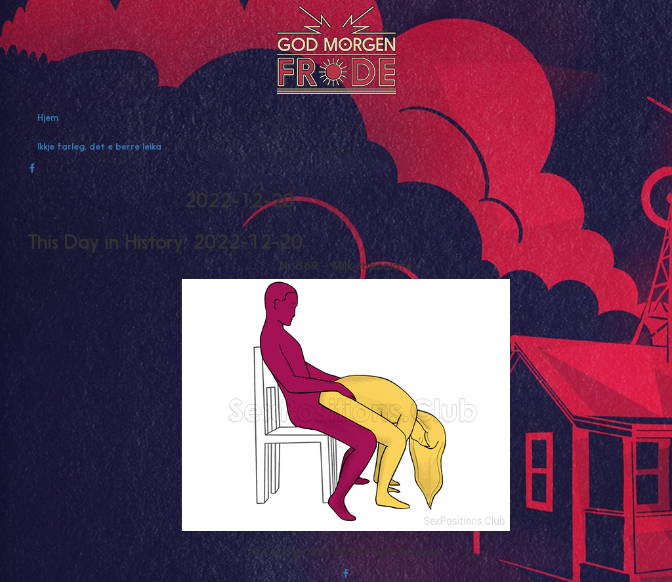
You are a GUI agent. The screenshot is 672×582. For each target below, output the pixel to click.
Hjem (47, 117)
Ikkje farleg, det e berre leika (99, 146)
